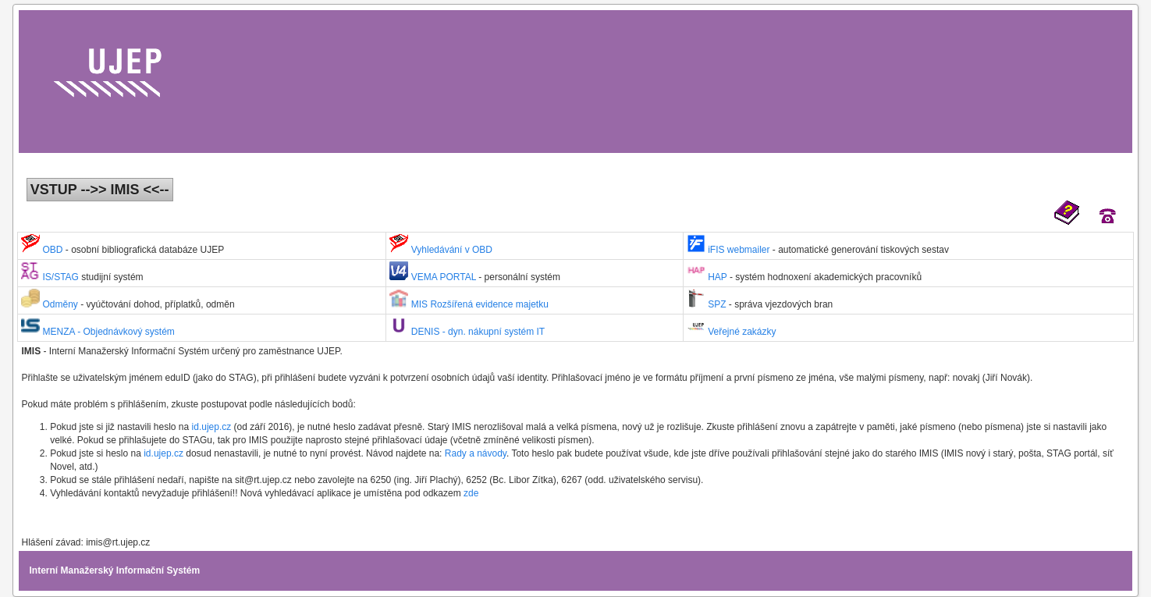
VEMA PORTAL (433, 277)
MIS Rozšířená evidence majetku (468, 304)
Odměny (50, 304)
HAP (708, 277)
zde (471, 493)
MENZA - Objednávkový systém (98, 331)
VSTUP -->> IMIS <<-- (99, 189)
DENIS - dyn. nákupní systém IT (467, 331)
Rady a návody (475, 453)
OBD (43, 249)
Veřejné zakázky (731, 331)
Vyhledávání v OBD (440, 249)
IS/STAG (51, 277)
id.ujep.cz (213, 426)
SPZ (708, 304)
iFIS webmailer (730, 249)
